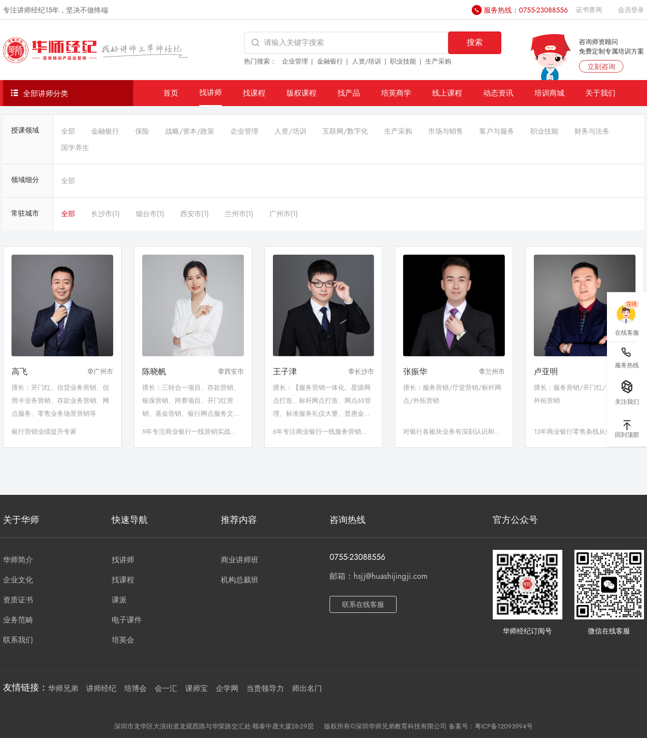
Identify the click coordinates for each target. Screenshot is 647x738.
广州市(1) (283, 214)
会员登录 (631, 10)
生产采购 (438, 61)
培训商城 (549, 93)
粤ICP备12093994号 (504, 726)
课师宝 (196, 688)
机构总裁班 (239, 579)
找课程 (254, 93)
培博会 (135, 688)
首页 (170, 93)
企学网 (227, 688)
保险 (142, 131)
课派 (119, 599)
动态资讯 (498, 93)
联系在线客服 (363, 604)
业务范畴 (18, 619)
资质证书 (18, 599)
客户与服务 (496, 131)
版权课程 (301, 93)
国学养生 (75, 148)
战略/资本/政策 (189, 131)
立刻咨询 (601, 67)
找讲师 (210, 92)
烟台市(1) (150, 214)
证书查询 (589, 10)
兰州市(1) (239, 214)
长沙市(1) (105, 214)
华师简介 (18, 559)
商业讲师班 (239, 559)
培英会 (123, 639)
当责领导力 (265, 688)
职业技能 (403, 61)
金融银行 (330, 61)
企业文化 (18, 579)
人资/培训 (367, 61)
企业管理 (295, 61)
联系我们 (18, 639)
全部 (68, 131)
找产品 (349, 93)
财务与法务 (591, 131)
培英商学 (396, 93)
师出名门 (307, 688)
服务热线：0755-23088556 (526, 10)
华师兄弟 (63, 688)
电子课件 (127, 619)
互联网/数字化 (345, 131)
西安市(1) (194, 214)
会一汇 (166, 688)
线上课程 (447, 93)
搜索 (475, 42)
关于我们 (600, 93)
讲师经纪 (101, 688)
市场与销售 (445, 131)
